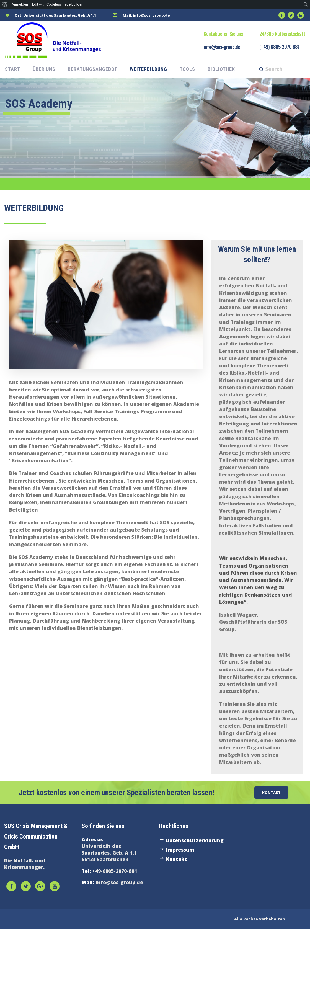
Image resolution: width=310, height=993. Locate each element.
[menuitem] (5, 4)
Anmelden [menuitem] (20, 4)
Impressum (180, 849)
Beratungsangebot (92, 69)
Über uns (44, 69)
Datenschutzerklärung (195, 840)
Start (12, 69)
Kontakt (176, 859)
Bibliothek (221, 69)
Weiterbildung (148, 69)
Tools (187, 69)
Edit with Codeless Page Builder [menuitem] (57, 4)
